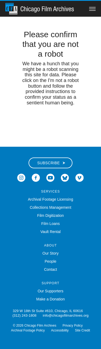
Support (50, 283)
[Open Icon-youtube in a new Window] (50, 177)
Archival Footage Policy (28, 330)
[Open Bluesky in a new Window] (65, 177)
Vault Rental (50, 232)
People (51, 261)
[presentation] (51, 122)
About (50, 245)
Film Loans (50, 223)
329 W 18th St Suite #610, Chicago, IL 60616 (48, 311)
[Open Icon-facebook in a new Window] (36, 177)
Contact (50, 269)
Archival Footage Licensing (50, 199)
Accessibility (60, 330)
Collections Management (50, 207)
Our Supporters (51, 291)
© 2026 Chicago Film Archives (34, 325)
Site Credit (82, 330)
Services (50, 191)
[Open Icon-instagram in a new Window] (21, 177)
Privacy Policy (72, 325)
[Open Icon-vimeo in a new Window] (79, 177)
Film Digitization (50, 215)
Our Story (51, 253)
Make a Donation (50, 299)
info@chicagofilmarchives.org (66, 315)
